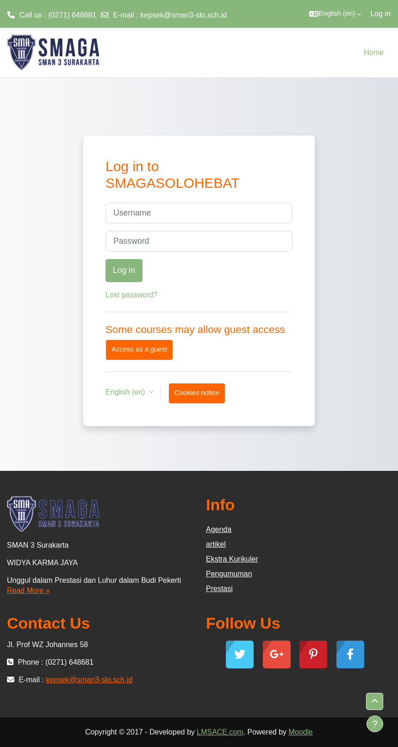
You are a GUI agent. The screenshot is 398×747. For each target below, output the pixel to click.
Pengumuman (229, 574)
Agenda (218, 529)
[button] (335, 14)
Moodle (301, 732)
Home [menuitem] (374, 52)
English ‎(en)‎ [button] (126, 392)
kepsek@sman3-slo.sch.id (183, 15)
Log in (380, 14)
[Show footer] (375, 724)
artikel (216, 544)
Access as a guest (139, 349)
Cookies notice (196, 392)
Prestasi (219, 589)
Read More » (28, 590)
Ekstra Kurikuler (232, 559)
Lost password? (131, 295)
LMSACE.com (220, 732)
